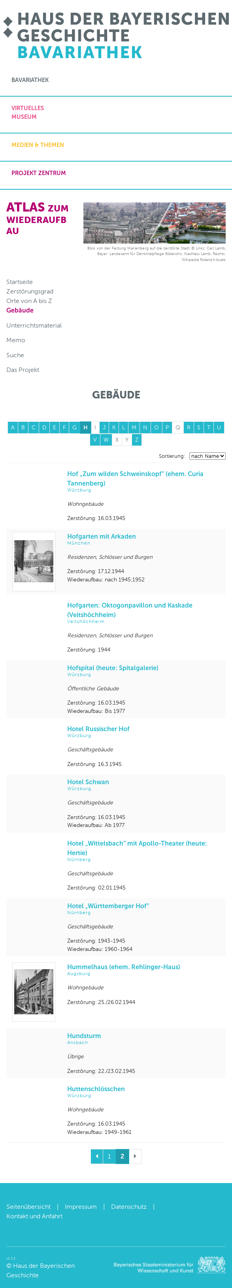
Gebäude (20, 310)
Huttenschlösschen (143, 1092)
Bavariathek (30, 80)
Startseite (19, 281)
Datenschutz (129, 1206)
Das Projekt (22, 369)
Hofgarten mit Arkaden (143, 540)
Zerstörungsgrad (29, 291)
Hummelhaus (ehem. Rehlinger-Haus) (143, 970)
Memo (15, 340)
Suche (15, 355)
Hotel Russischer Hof (143, 732)
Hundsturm (143, 1039)
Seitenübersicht (28, 1206)
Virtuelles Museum (27, 112)
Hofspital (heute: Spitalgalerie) (143, 671)
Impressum (81, 1206)
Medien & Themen (37, 145)
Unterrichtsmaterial (34, 325)
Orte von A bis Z (29, 300)
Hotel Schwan (143, 785)
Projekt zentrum (38, 173)
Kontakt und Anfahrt (34, 1216)
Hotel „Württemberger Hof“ (143, 909)
